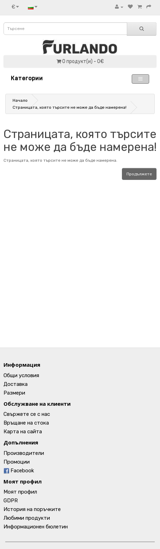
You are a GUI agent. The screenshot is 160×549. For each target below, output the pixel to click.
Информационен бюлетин (35, 527)
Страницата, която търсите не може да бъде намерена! (69, 107)
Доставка (15, 384)
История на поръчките (32, 509)
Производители (23, 453)
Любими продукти (26, 518)
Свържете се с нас (26, 414)
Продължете (139, 173)
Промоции (16, 462)
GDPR (10, 500)
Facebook (18, 470)
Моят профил (20, 492)
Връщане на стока (26, 423)
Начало (20, 100)
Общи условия (21, 375)
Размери (14, 393)
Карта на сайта (22, 431)
